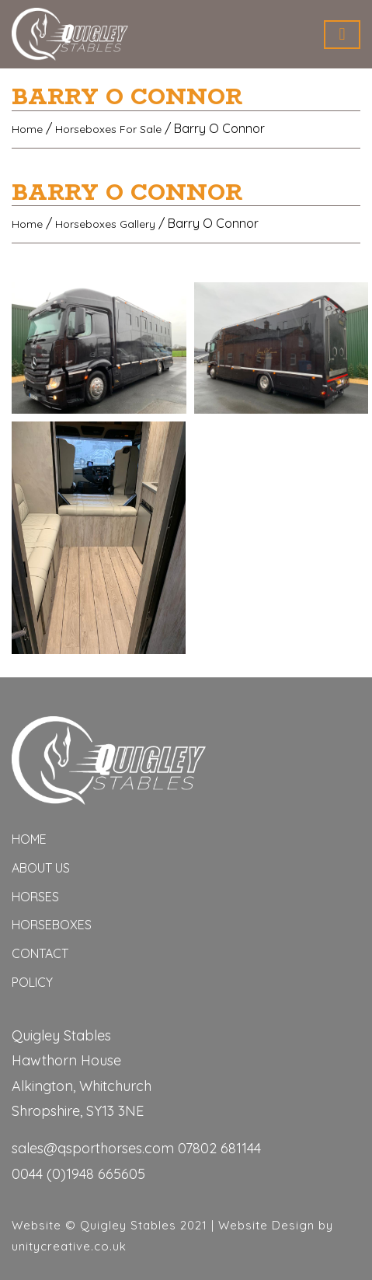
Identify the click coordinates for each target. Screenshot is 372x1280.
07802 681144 (219, 1148)
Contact (40, 953)
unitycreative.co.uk (69, 1246)
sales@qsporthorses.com (93, 1148)
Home (27, 129)
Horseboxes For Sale (108, 129)
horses (35, 896)
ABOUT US (41, 868)
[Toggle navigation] (342, 34)
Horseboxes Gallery (105, 224)
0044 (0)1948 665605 (78, 1174)
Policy (32, 982)
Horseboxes (52, 924)
